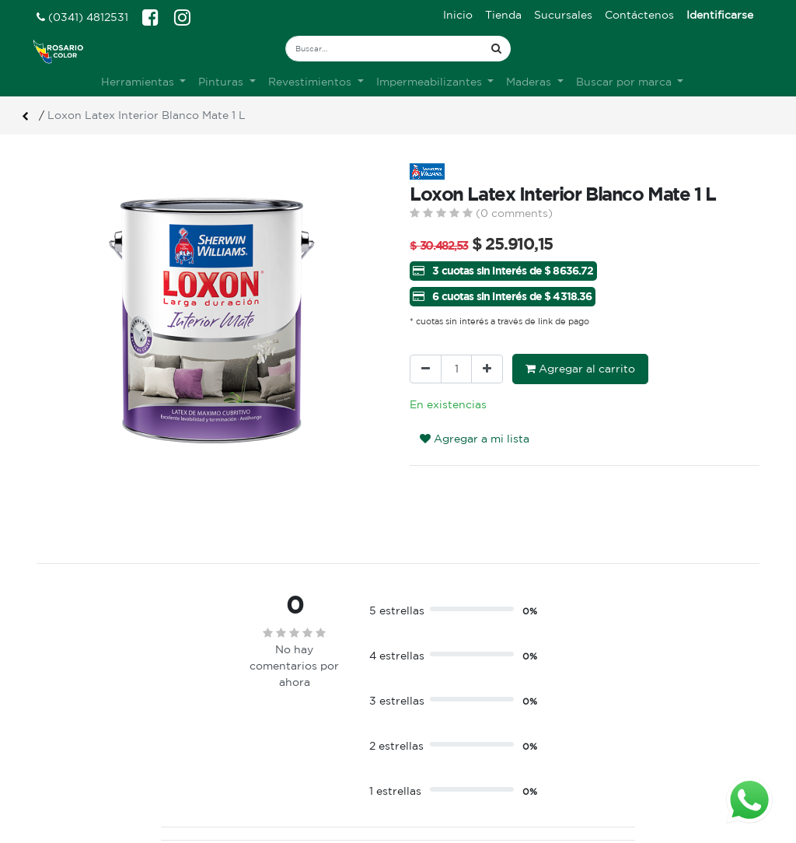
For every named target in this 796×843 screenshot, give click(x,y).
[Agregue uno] (487, 369)
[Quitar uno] (426, 369)
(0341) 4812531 (82, 17)
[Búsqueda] (496, 48)
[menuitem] (458, 15)
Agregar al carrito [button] (580, 368)
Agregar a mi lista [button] (474, 438)
